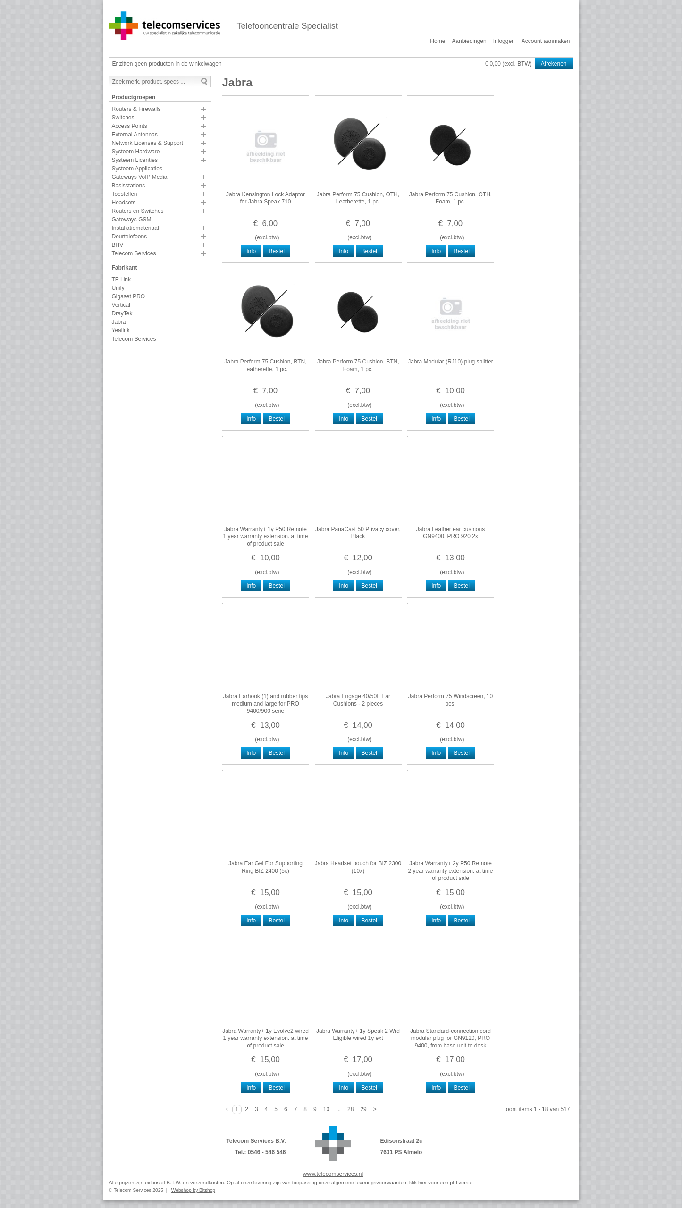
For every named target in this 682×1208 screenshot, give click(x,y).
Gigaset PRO (128, 296)
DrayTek (122, 313)
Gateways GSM (132, 219)
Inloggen (504, 41)
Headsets (124, 202)
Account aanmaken (546, 41)
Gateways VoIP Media (140, 177)
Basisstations (128, 185)
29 (363, 1109)
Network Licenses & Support (147, 143)
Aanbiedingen (469, 41)
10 (326, 1109)
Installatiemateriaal (135, 228)
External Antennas (135, 134)
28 (350, 1109)
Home (437, 41)
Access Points (129, 126)
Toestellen (124, 194)
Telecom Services (134, 253)
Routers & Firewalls (136, 109)
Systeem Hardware (136, 151)
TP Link (121, 279)
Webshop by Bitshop (193, 1190)
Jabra (119, 322)
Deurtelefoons (129, 236)
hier (422, 1182)
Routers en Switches (138, 211)
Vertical (121, 305)
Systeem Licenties (135, 160)
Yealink (121, 330)
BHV (118, 245)
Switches (123, 117)
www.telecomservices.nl (333, 1174)
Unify (118, 288)
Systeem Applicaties (137, 168)
